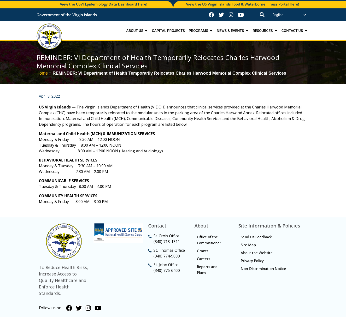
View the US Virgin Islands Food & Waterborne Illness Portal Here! (242, 4)
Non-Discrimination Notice (263, 268)
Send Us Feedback (256, 236)
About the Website (257, 252)
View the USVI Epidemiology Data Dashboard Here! (103, 4)
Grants (202, 250)
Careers (203, 258)
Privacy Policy (252, 260)
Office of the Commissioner (209, 239)
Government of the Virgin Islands (66, 15)
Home (42, 73)
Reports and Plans (207, 269)
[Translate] (289, 15)
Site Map (248, 244)
